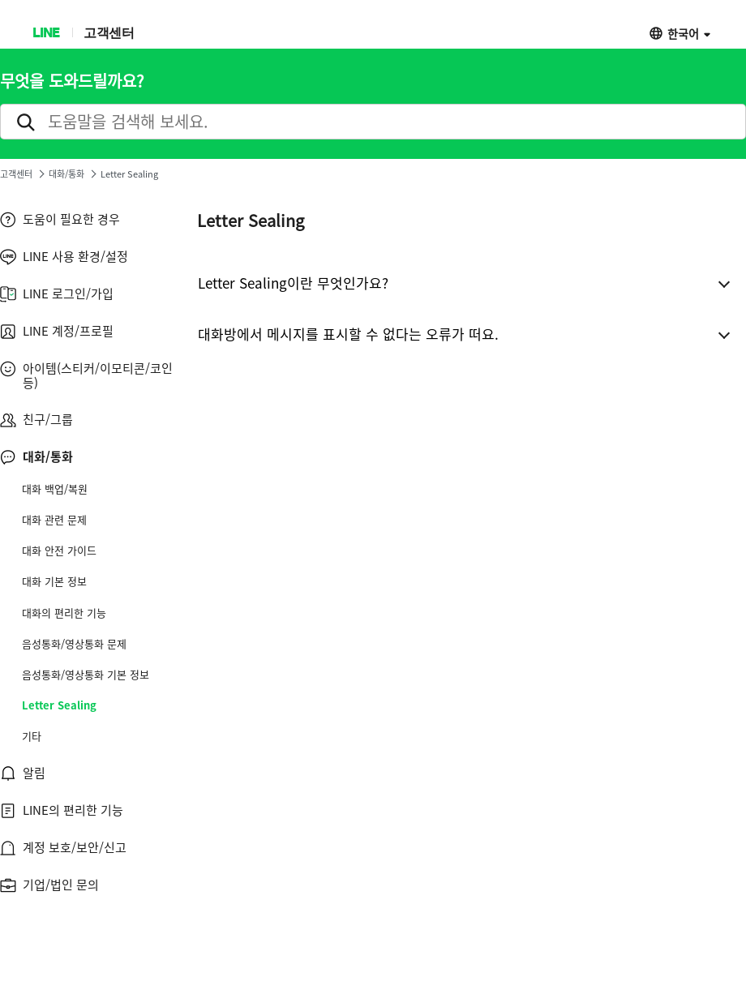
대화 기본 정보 (54, 581)
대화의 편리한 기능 (64, 613)
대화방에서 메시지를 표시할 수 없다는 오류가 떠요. (348, 334)
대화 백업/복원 (55, 489)
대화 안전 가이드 (59, 550)
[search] (373, 121)
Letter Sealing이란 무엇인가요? (293, 282)
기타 (31, 736)
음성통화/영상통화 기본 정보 (85, 674)
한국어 (683, 33)
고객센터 (109, 32)
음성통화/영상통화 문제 (74, 643)
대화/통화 (66, 173)
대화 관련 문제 (54, 519)
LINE (45, 32)
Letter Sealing (59, 705)
